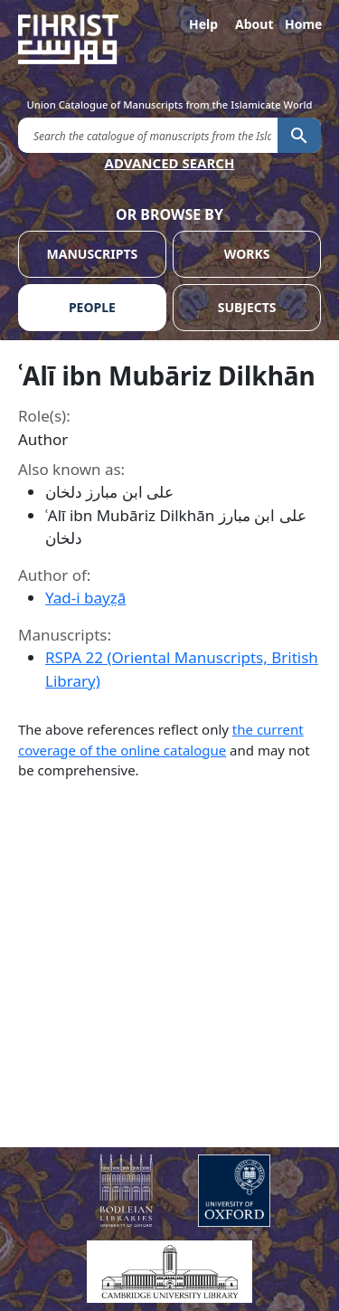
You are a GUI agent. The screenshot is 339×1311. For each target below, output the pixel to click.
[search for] (147, 134)
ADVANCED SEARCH (170, 163)
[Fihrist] (169, 39)
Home (303, 24)
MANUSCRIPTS (92, 253)
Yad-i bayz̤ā (85, 597)
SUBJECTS (247, 307)
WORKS (247, 253)
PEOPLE (92, 307)
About (253, 24)
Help (203, 24)
